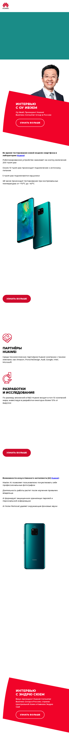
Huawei (55, 478)
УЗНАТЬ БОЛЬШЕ (30, 122)
